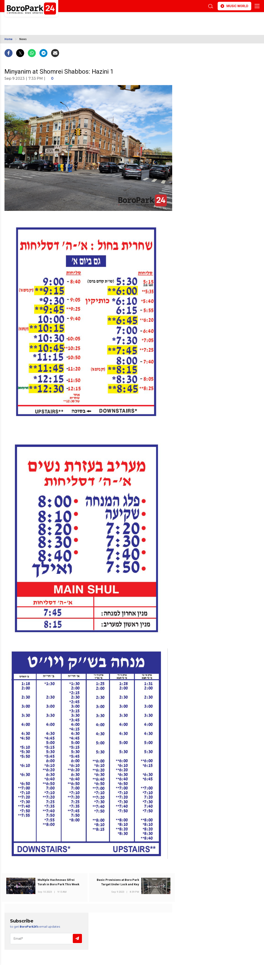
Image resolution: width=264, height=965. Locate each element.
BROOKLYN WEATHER (44, 21)
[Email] (46, 938)
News (23, 39)
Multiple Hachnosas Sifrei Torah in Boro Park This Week (58, 882)
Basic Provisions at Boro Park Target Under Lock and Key (118, 882)
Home (8, 39)
